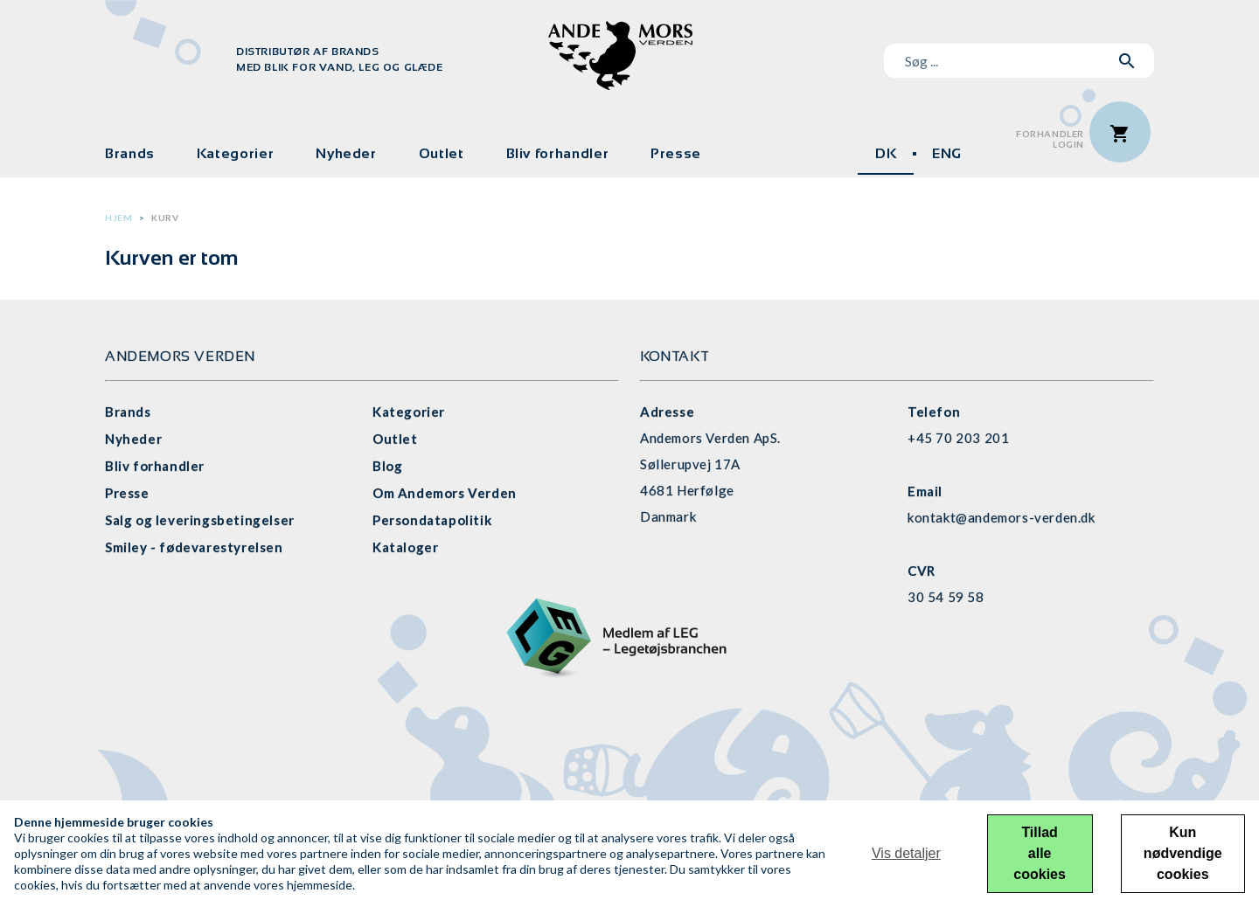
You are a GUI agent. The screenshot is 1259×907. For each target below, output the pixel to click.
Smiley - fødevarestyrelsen (194, 547)
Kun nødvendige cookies (1183, 853)
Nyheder (346, 153)
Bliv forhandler (557, 153)
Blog (387, 466)
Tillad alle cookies (1039, 853)
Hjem (118, 217)
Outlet (441, 153)
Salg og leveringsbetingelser (200, 520)
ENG (947, 153)
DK (885, 153)
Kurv (164, 217)
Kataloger (405, 547)
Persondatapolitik (431, 520)
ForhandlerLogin (1050, 139)
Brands (130, 153)
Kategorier (235, 153)
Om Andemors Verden (444, 493)
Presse (675, 153)
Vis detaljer (906, 853)
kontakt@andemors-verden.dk (1002, 517)
